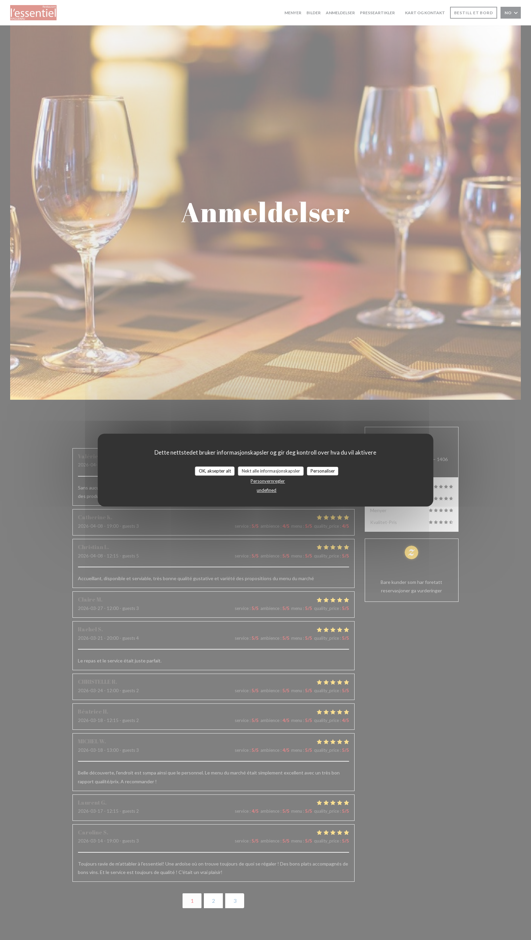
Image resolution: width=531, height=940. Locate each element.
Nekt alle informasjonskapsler (271, 471)
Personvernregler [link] (268, 481)
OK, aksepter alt (215, 471)
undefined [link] (266, 490)
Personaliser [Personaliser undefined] (323, 471)
